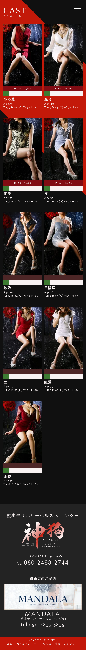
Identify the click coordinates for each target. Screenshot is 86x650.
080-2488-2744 (46, 562)
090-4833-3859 (47, 624)
